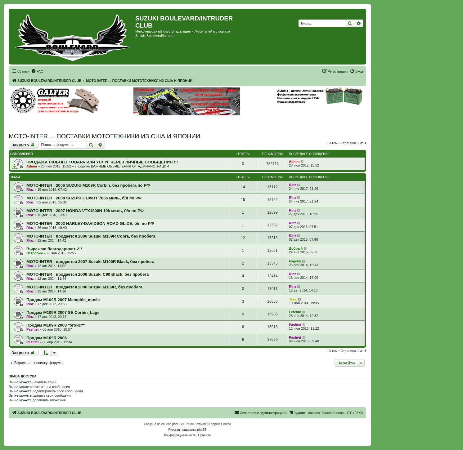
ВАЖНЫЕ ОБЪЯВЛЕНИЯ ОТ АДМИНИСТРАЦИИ (130, 166)
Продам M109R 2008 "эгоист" (55, 325)
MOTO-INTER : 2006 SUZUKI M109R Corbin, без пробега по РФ (88, 185)
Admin (31, 166)
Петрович (34, 253)
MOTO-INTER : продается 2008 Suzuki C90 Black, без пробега (87, 274)
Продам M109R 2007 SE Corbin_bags (63, 312)
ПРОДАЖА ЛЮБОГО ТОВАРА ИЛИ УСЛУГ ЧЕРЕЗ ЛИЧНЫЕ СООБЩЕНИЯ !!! (102, 162)
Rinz (30, 189)
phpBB (177, 424)
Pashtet (32, 329)
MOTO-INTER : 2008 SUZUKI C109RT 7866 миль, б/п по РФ (84, 198)
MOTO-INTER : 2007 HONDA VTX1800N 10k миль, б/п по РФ (85, 210)
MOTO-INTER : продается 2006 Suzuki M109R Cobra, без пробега (90, 236)
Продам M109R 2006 (46, 338)
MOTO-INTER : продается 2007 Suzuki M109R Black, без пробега (90, 261)
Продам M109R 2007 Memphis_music (63, 299)
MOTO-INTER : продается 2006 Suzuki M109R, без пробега (84, 287)
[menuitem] (37, 71)
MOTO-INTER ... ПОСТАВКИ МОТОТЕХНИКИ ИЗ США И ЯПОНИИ (104, 136)
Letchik (295, 312)
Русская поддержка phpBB (187, 429)
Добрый (296, 248)
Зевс (293, 299)
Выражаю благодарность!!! (54, 249)
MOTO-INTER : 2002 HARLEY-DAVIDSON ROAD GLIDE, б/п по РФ (90, 223)
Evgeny (295, 261)
